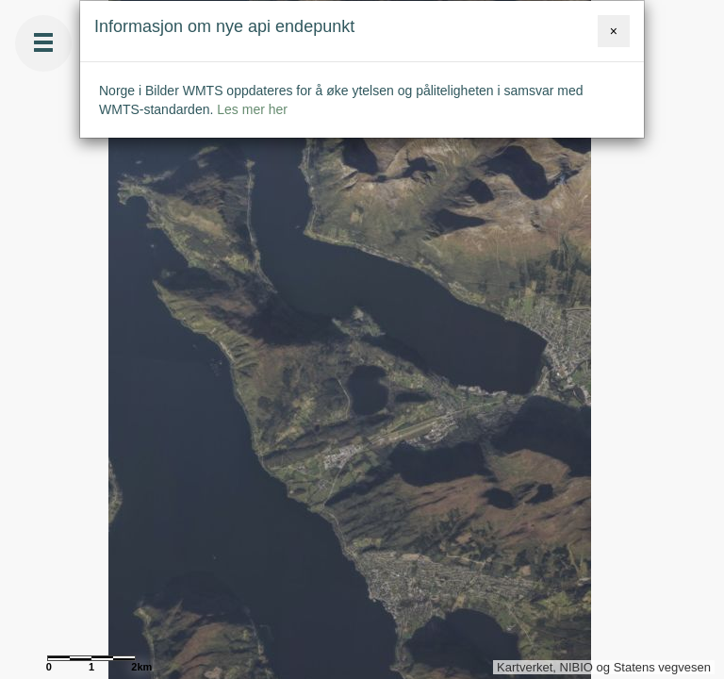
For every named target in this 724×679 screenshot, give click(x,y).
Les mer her (252, 109)
